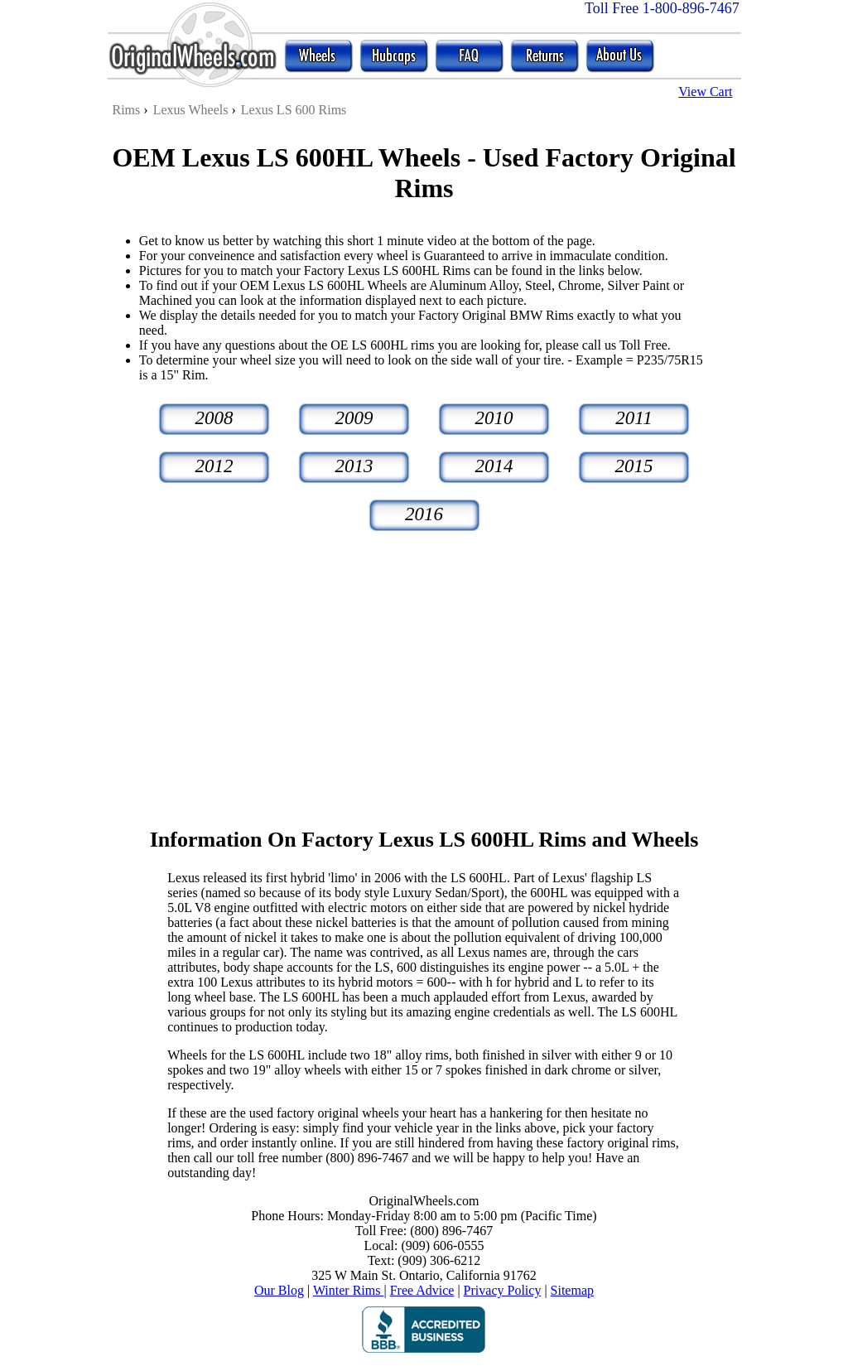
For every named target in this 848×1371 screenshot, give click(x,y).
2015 (634, 466)
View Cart (705, 91)
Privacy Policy (503, 1290)
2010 (494, 418)
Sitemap (572, 1290)
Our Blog (279, 1290)
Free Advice (422, 1290)
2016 (424, 514)
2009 (354, 418)
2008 (214, 418)
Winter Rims (348, 1290)
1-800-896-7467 (691, 8)
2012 (214, 466)
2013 (354, 466)
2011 (633, 418)
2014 (494, 466)
